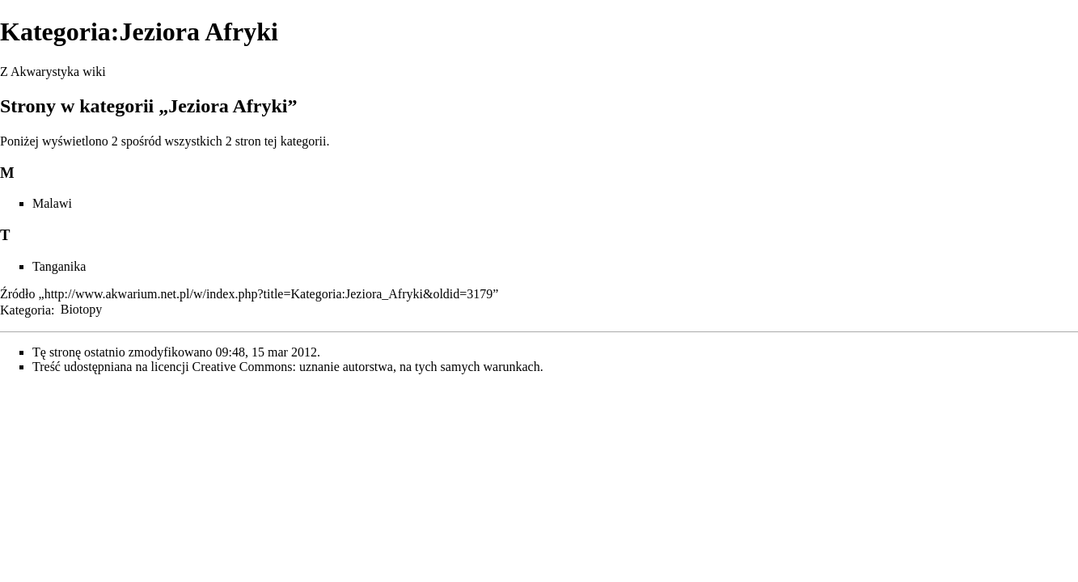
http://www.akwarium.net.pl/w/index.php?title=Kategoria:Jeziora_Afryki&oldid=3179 (268, 294)
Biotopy (82, 309)
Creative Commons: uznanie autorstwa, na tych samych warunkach (366, 366)
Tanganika (59, 266)
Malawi (52, 203)
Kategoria (25, 309)
